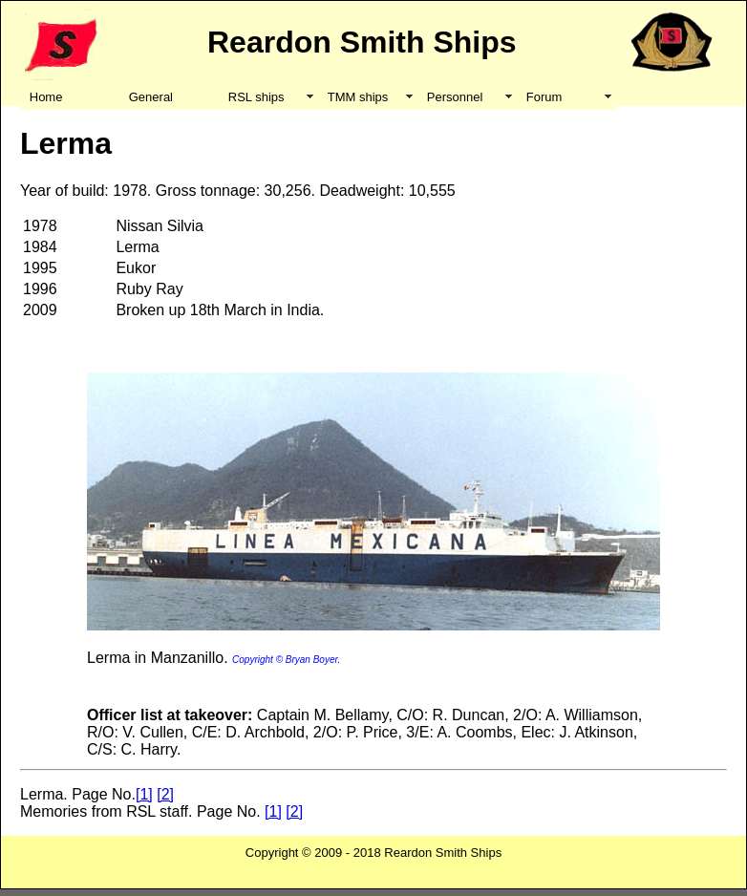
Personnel (455, 97)
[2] (165, 794)
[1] (144, 794)
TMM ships (358, 97)
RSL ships (256, 97)
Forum (544, 97)
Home (46, 97)
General (151, 97)
